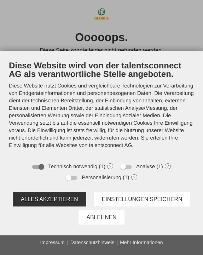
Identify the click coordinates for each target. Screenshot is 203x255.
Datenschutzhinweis (92, 242)
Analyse (145, 167)
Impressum (52, 242)
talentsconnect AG (110, 145)
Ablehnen (102, 217)
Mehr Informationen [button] (141, 242)
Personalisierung (101, 178)
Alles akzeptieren (49, 199)
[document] (101, 110)
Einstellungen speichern (142, 199)
